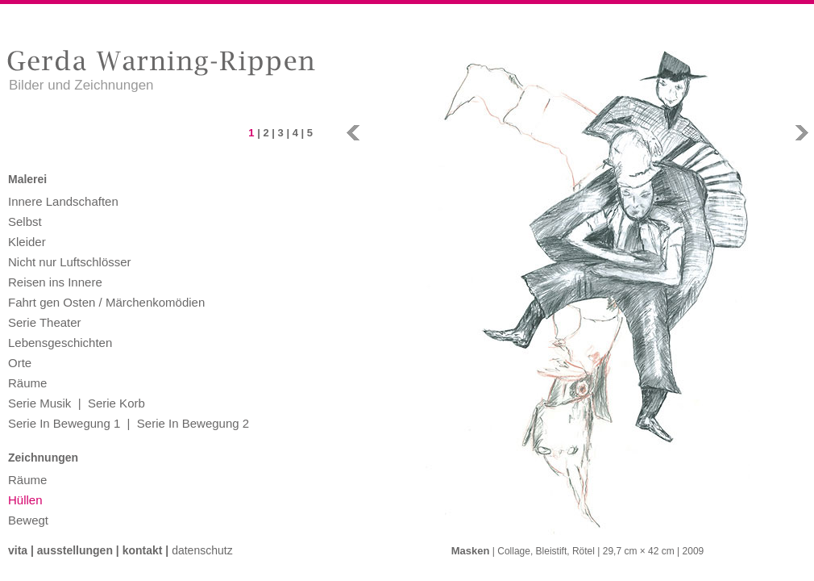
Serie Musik (39, 403)
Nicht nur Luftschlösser (69, 262)
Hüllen (25, 500)
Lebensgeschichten (60, 342)
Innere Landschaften (63, 201)
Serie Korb (116, 403)
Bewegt (28, 520)
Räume (27, 383)
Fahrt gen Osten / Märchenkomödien (106, 302)
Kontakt (143, 550)
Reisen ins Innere (55, 282)
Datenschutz (202, 550)
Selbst (25, 221)
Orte (19, 363)
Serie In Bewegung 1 (64, 423)
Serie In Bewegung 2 (193, 423)
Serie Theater (44, 322)
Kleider (27, 242)
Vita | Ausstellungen (60, 550)
